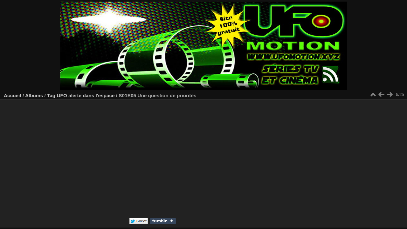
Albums (34, 95)
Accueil (12, 95)
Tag (51, 95)
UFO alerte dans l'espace (85, 95)
